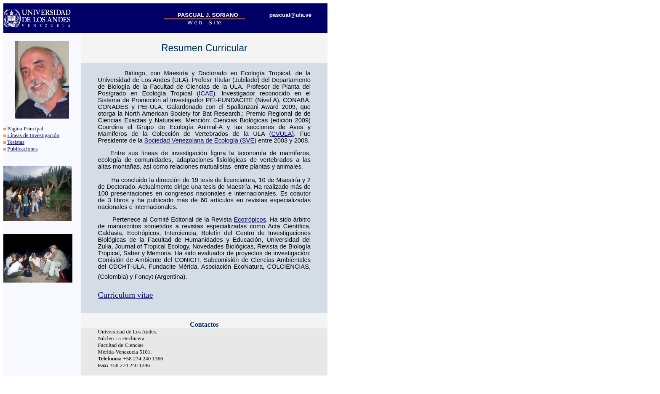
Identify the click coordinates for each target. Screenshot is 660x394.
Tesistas (15, 142)
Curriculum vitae (125, 295)
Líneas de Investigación (33, 135)
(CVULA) (281, 133)
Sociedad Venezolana (174, 140)
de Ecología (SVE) (230, 140)
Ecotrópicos (250, 219)
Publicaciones (22, 148)
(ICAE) (206, 93)
